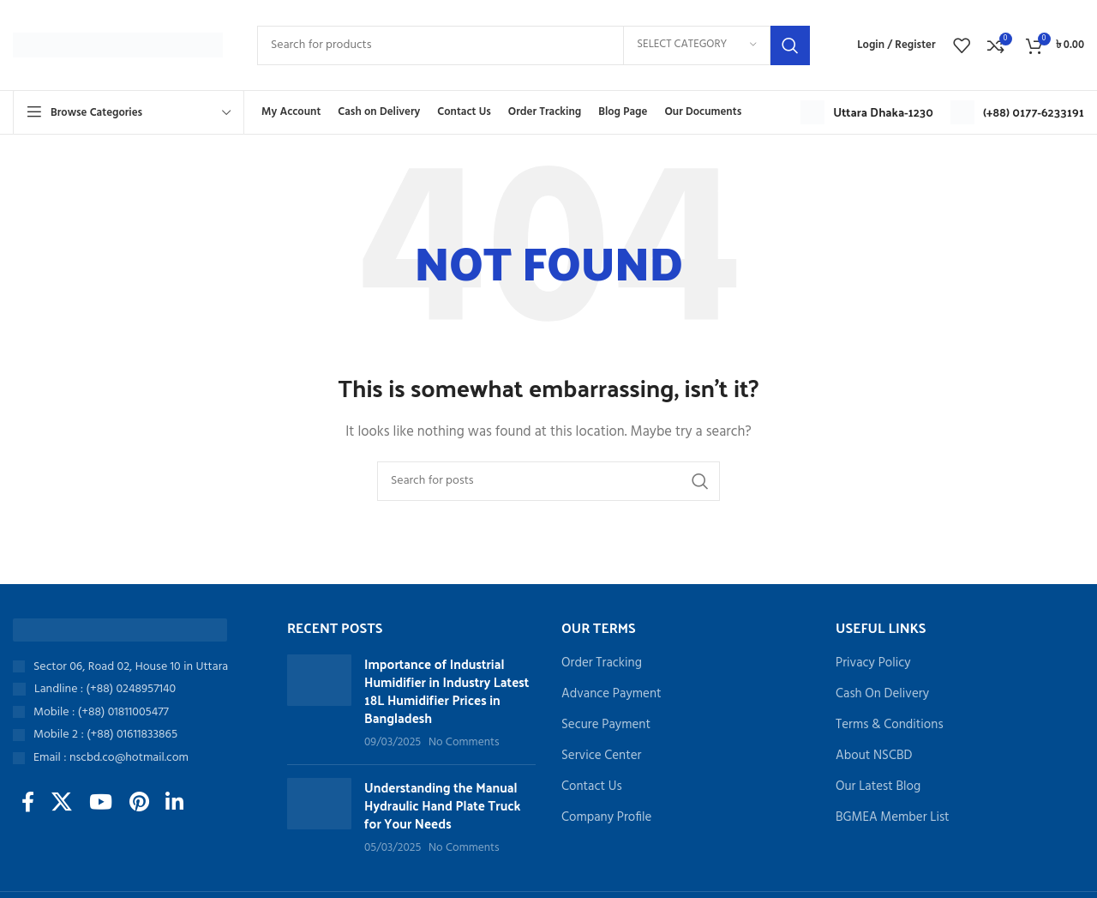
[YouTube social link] (101, 803)
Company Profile (606, 818)
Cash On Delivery (882, 694)
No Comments (464, 742)
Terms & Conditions (890, 725)
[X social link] (62, 803)
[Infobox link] (866, 112)
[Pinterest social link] (139, 803)
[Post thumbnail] (319, 702)
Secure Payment (605, 725)
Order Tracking (601, 663)
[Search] (533, 45)
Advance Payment (611, 694)
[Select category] (696, 45)
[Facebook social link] (28, 803)
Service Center (601, 756)
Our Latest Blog (878, 787)
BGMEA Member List (893, 818)
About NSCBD (874, 756)
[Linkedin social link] (175, 803)
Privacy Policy (873, 663)
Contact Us (591, 787)
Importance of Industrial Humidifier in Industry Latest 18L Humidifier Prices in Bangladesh (446, 690)
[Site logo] (118, 44)
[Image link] (120, 629)
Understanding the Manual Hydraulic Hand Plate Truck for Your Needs (442, 805)
